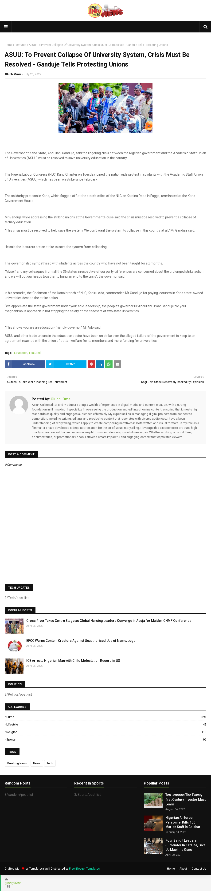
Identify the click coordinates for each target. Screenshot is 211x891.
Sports (106, 739)
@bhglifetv (12, 883)
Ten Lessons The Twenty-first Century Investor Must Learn (185, 799)
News (36, 763)
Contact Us (199, 868)
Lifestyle (106, 724)
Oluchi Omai (13, 74)
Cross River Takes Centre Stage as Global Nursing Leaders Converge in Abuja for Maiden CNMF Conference (108, 621)
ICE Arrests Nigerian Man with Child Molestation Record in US (73, 660)
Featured (20, 45)
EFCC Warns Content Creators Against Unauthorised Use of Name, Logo (81, 641)
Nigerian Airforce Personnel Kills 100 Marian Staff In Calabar (182, 822)
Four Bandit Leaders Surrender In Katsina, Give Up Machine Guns (185, 845)
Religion (106, 732)
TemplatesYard (39, 868)
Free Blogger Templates (84, 868)
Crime (106, 717)
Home (8, 45)
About (183, 868)
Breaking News (17, 763)
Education (20, 353)
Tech (50, 763)
